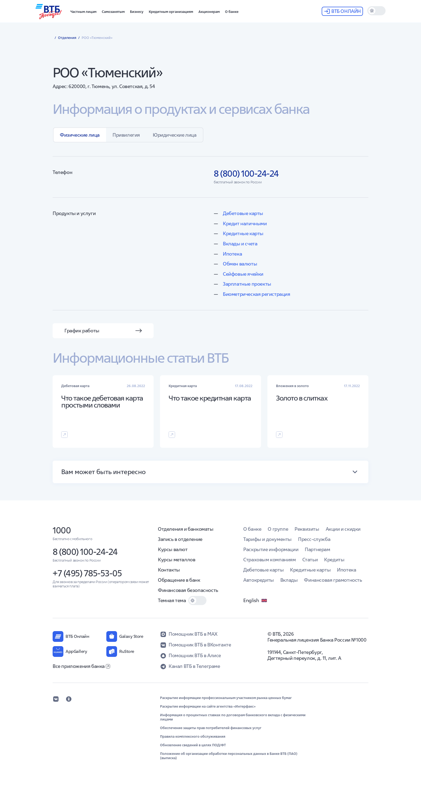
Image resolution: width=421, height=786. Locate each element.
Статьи (310, 559)
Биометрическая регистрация (256, 294)
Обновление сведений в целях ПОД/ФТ (193, 745)
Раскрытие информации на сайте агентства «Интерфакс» (208, 706)
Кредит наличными (245, 223)
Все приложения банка (81, 666)
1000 (62, 530)
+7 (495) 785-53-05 (87, 573)
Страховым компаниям (269, 559)
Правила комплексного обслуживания (192, 736)
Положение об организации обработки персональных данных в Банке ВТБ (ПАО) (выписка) (228, 756)
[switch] (376, 10)
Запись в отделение (180, 539)
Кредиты (334, 559)
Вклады (289, 580)
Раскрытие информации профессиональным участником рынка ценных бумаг (226, 698)
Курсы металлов (176, 559)
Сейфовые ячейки (243, 274)
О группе (278, 529)
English (255, 600)
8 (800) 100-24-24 (85, 551)
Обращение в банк (179, 580)
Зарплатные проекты (247, 284)
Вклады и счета (240, 244)
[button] (83, 11)
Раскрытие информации (270, 549)
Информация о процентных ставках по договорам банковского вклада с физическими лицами (233, 717)
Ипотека (232, 254)
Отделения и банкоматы (185, 529)
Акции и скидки (343, 529)
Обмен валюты (240, 264)
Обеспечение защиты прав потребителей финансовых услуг (211, 728)
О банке (252, 529)
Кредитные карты (243, 233)
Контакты (169, 570)
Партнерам (317, 549)
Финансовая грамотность (333, 580)
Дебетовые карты (243, 213)
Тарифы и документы (267, 539)
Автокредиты (258, 580)
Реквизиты (307, 529)
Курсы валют (173, 549)
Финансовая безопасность (188, 590)
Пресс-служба (314, 539)
